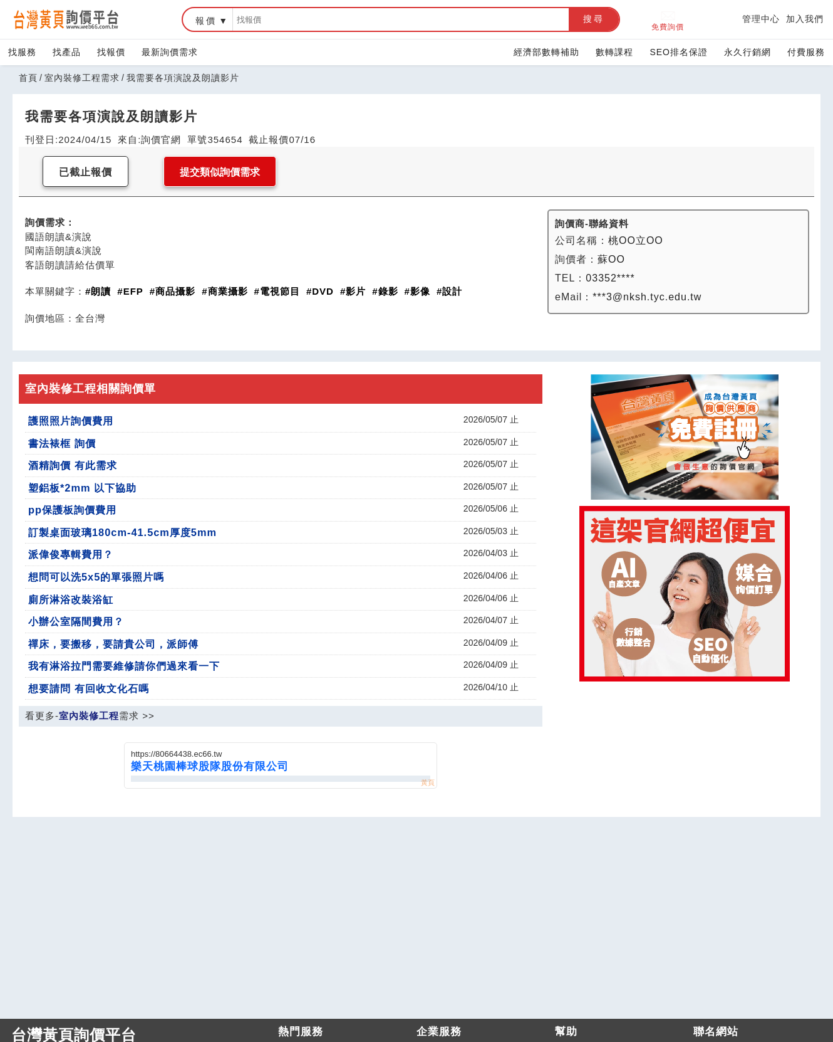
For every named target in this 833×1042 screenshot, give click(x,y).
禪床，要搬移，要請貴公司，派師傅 (113, 644)
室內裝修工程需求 (82, 78)
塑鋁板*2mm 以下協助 (82, 487)
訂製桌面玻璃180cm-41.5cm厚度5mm (122, 532)
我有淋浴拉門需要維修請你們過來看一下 (124, 665)
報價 (206, 21)
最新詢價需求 (170, 52)
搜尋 (593, 19)
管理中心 (761, 19)
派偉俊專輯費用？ (70, 554)
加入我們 (805, 19)
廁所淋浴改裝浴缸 (70, 599)
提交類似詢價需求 (220, 172)
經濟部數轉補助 (546, 52)
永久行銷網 (747, 52)
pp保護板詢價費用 (72, 509)
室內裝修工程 (89, 715)
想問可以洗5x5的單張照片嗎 (96, 576)
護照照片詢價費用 (70, 420)
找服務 (22, 52)
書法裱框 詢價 (62, 443)
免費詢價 (667, 19)
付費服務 (806, 52)
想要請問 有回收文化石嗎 (88, 688)
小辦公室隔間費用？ (76, 621)
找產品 (67, 52)
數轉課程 (614, 52)
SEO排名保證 (678, 52)
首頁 (28, 78)
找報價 (111, 52)
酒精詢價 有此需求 (72, 465)
